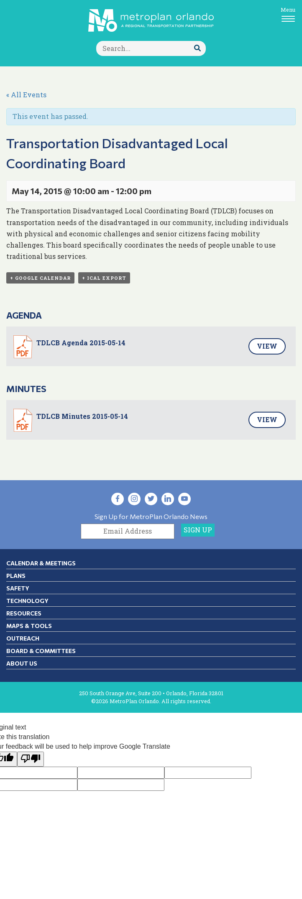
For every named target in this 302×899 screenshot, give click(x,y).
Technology (27, 600)
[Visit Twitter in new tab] (151, 499)
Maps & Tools (29, 625)
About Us (21, 663)
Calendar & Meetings (41, 563)
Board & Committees (41, 650)
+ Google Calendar (40, 278)
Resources (23, 613)
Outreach (22, 638)
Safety (17, 588)
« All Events (26, 94)
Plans (16, 575)
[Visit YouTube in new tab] (184, 499)
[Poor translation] (30, 759)
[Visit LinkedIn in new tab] (167, 499)
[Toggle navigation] (288, 14)
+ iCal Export (104, 278)
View (267, 346)
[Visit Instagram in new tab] (134, 499)
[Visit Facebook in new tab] (117, 499)
